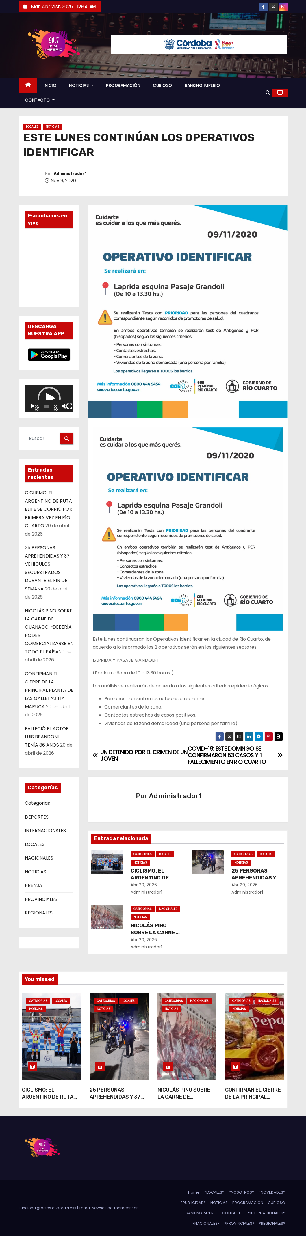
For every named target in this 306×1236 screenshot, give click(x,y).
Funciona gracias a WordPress (48, 1208)
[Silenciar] (64, 406)
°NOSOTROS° (241, 1192)
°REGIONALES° (272, 1223)
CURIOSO (162, 85)
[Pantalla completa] (70, 406)
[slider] (46, 406)
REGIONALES (39, 912)
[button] (268, 93)
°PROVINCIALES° (239, 1223)
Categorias (37, 803)
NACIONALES (39, 858)
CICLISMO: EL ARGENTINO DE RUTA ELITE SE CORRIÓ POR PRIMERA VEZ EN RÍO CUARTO (48, 509)
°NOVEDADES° (272, 1192)
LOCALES (32, 126)
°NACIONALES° (206, 1223)
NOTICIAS (81, 85)
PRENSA (33, 885)
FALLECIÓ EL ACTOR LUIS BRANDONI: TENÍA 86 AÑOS (47, 736)
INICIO (50, 85)
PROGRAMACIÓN (123, 85)
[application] (49, 398)
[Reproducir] (32, 406)
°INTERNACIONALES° (266, 1213)
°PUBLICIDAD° (193, 1202)
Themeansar (126, 1208)
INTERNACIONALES (45, 830)
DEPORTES (37, 817)
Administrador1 (70, 173)
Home (194, 1192)
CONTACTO (40, 100)
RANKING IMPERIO (202, 85)
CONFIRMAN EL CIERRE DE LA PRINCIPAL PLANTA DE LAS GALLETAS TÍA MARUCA (49, 690)
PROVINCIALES (41, 899)
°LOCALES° (214, 1192)
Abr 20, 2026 (144, 885)
